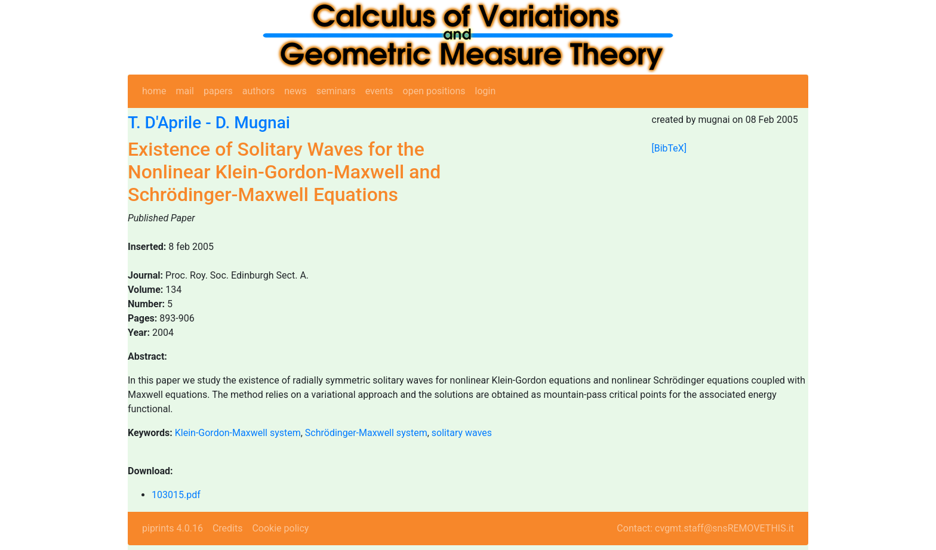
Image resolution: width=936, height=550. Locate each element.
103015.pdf (176, 494)
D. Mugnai (252, 122)
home (154, 91)
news (295, 91)
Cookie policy (280, 528)
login (485, 91)
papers (218, 91)
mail (185, 91)
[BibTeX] (669, 148)
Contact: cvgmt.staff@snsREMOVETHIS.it (705, 528)
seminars (336, 91)
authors (258, 91)
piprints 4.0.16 (172, 528)
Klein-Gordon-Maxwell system (238, 432)
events (379, 91)
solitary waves (462, 432)
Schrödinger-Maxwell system (366, 432)
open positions (434, 91)
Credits (228, 528)
